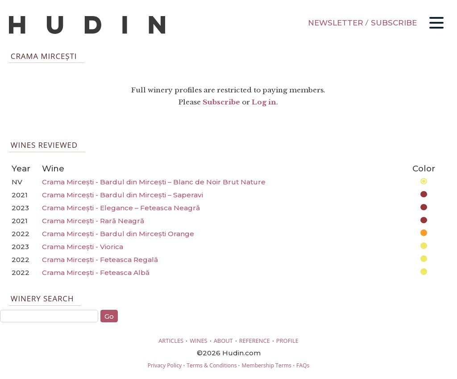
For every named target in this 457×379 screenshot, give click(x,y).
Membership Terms (266, 365)
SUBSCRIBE (394, 22)
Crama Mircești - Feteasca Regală (100, 259)
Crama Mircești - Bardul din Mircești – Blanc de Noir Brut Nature (154, 182)
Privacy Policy (165, 365)
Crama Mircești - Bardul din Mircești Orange (118, 233)
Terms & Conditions (212, 365)
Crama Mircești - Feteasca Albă (96, 272)
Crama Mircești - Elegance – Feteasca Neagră (121, 208)
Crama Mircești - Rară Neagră (93, 221)
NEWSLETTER (335, 22)
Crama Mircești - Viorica (82, 246)
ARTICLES (170, 341)
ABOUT (223, 341)
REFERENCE (254, 341)
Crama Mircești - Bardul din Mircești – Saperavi (122, 195)
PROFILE (287, 341)
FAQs (302, 365)
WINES (199, 341)
